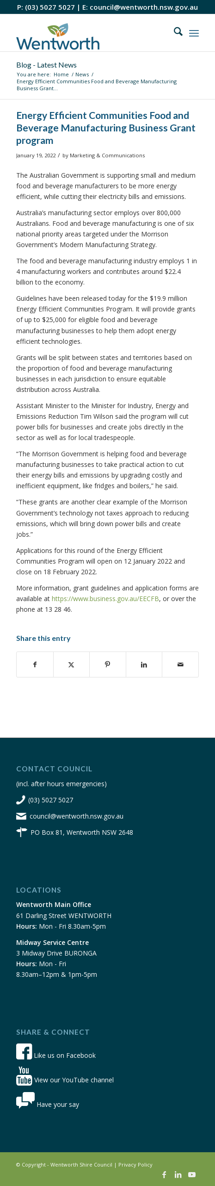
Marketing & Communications (107, 155)
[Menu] (194, 33)
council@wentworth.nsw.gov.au (144, 7)
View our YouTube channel (65, 1079)
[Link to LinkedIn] (178, 1174)
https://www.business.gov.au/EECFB (105, 598)
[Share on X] (72, 664)
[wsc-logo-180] (89, 32)
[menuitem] (174, 32)
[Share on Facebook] (35, 664)
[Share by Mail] (180, 664)
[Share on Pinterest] (108, 664)
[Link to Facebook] (164, 1174)
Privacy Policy (135, 1164)
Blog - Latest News (46, 64)
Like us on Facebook (56, 1055)
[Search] (174, 32)
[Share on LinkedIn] (144, 664)
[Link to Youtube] (192, 1174)
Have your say (47, 1104)
